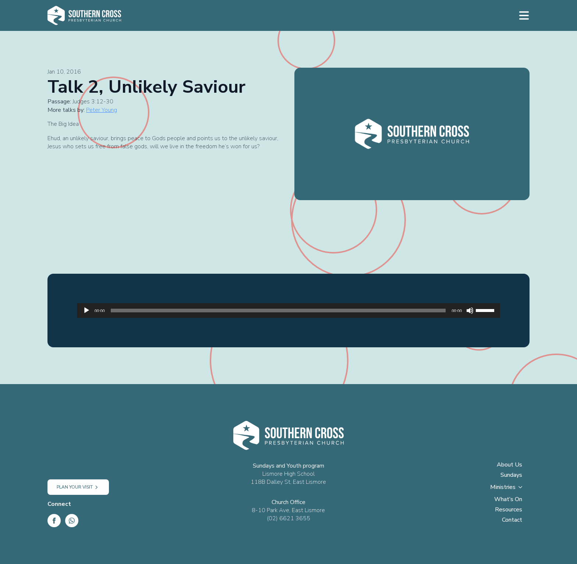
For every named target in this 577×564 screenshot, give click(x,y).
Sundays (511, 475)
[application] (288, 310)
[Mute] (470, 310)
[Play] (86, 310)
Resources (508, 510)
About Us (509, 465)
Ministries (503, 487)
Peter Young (101, 110)
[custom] (71, 520)
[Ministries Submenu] (523, 489)
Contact (512, 520)
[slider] (278, 310)
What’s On (508, 499)
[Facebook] (54, 520)
